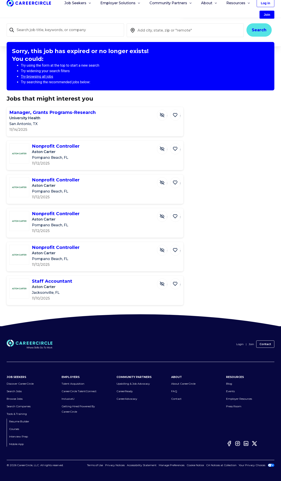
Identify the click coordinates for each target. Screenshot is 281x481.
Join (251, 344)
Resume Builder (19, 421)
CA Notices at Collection (221, 465)
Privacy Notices (115, 465)
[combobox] (185, 30)
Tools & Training (17, 414)
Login (240, 344)
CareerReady (124, 391)
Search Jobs (14, 391)
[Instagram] (237, 443)
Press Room (233, 406)
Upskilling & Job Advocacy (133, 384)
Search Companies (19, 406)
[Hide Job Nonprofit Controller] (163, 148)
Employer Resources (239, 399)
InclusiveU (68, 399)
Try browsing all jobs (37, 76)
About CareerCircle (183, 384)
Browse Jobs (15, 399)
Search (259, 30)
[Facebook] (229, 443)
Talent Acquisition (73, 384)
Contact (265, 344)
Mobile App (16, 444)
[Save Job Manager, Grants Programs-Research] (176, 115)
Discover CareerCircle (20, 384)
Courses (14, 429)
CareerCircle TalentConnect (79, 391)
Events (230, 391)
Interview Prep (18, 436)
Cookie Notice (195, 465)
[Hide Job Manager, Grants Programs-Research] (163, 115)
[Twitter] (254, 443)
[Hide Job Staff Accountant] (163, 283)
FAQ (174, 391)
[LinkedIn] (246, 443)
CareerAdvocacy (126, 399)
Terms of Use (95, 465)
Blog (229, 384)
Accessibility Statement (142, 465)
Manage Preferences (171, 465)
